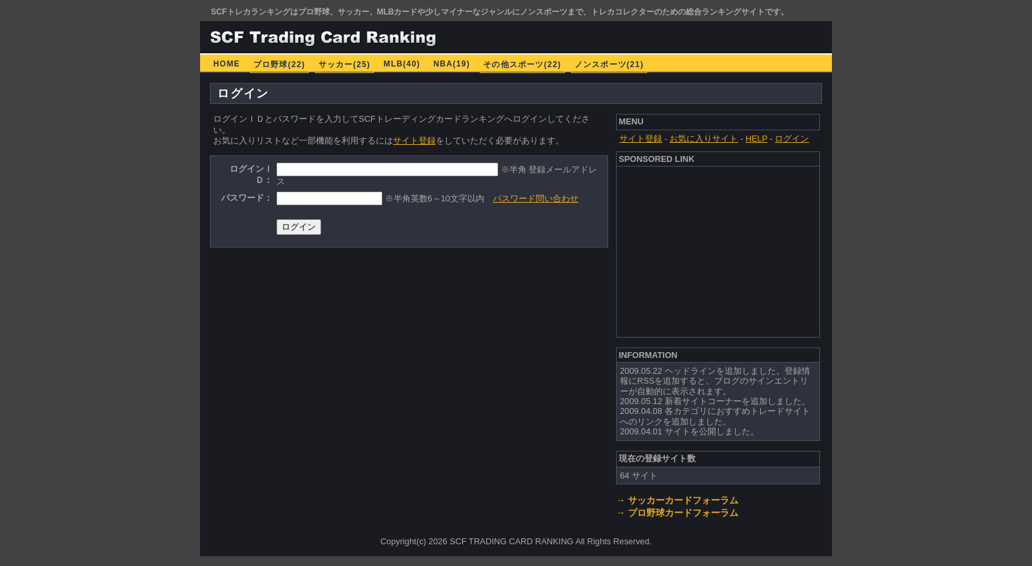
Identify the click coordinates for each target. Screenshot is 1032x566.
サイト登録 (414, 140)
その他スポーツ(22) (522, 64)
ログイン (792, 138)
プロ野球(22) (279, 64)
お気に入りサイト (703, 138)
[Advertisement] (718, 250)
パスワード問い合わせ (536, 198)
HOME (226, 63)
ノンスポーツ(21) (609, 64)
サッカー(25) (345, 64)
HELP (756, 138)
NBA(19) (451, 63)
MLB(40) (402, 63)
